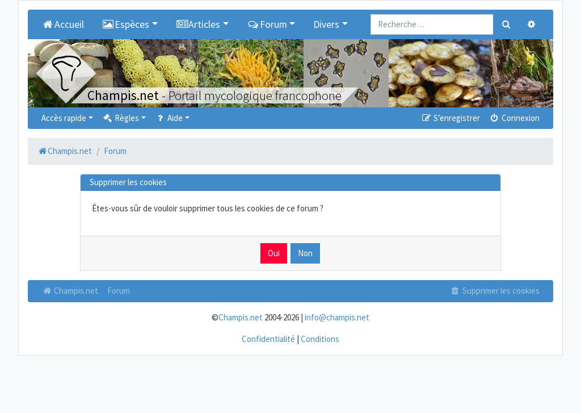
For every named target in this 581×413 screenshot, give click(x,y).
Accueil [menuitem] (62, 24)
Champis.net (69, 290)
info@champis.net (337, 317)
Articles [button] (198, 24)
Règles (120, 117)
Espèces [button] (126, 24)
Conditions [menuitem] (320, 338)
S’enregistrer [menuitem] (449, 117)
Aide (169, 117)
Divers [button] (326, 24)
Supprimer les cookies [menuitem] (495, 290)
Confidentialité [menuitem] (268, 338)
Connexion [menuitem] (514, 117)
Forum (118, 290)
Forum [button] (267, 24)
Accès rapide (63, 117)
